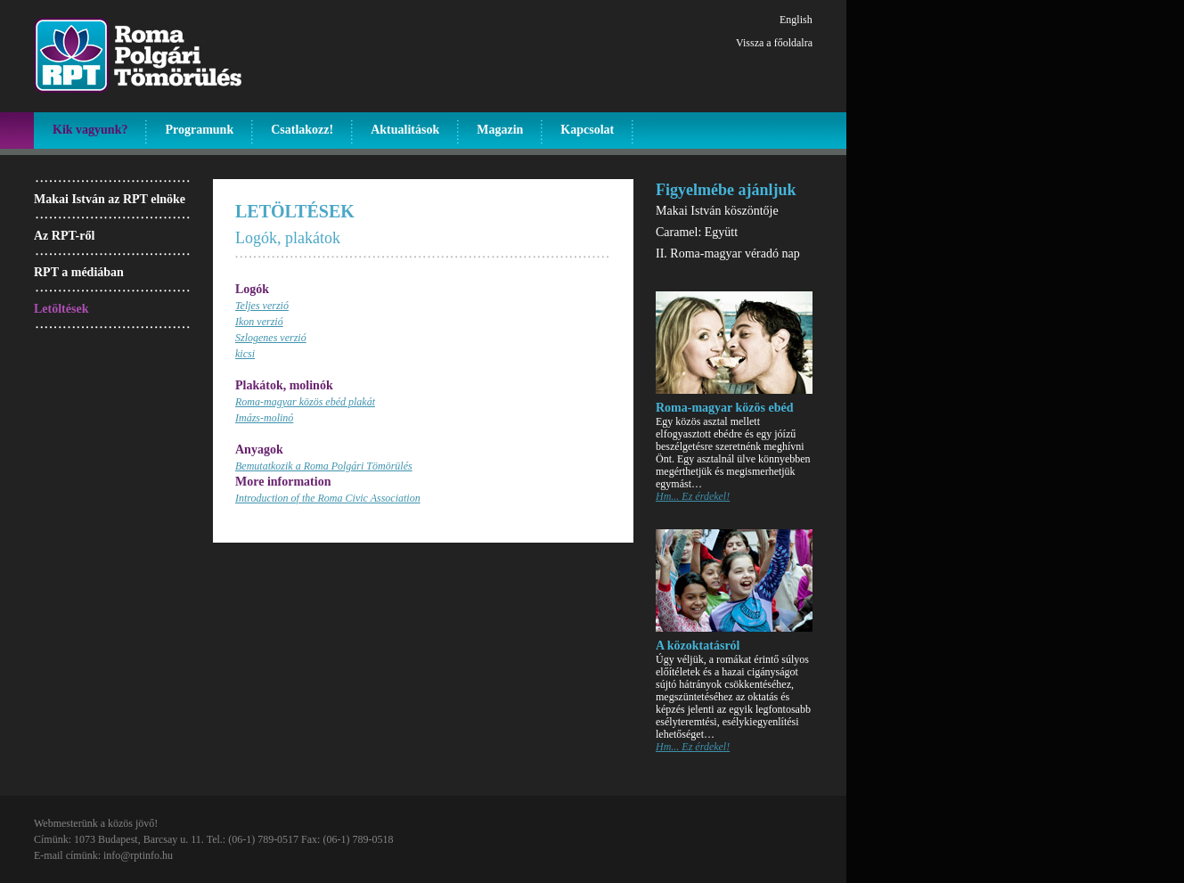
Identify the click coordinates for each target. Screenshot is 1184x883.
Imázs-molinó (264, 418)
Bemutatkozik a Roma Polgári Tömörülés (323, 466)
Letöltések (61, 308)
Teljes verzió (262, 305)
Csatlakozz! (302, 129)
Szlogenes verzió (270, 337)
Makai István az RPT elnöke (109, 199)
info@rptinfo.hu (138, 855)
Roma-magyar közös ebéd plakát (305, 402)
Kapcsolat (587, 129)
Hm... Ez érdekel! (693, 496)
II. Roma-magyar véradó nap (728, 253)
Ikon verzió (259, 321)
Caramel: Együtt (697, 232)
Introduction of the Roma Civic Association (328, 498)
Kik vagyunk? (90, 129)
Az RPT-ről (64, 235)
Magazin (500, 129)
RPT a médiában (79, 272)
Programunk (199, 129)
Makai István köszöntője (717, 210)
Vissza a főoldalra (774, 43)
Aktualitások (405, 129)
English (796, 19)
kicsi (245, 353)
